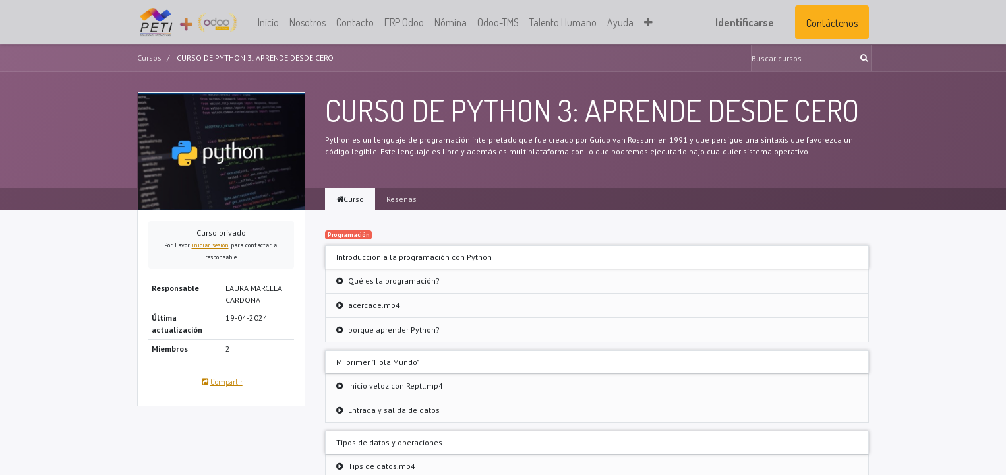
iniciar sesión (210, 245)
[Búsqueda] (865, 58)
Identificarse (744, 22)
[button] (648, 22)
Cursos (149, 58)
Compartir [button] (221, 382)
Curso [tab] (350, 199)
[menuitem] (268, 22)
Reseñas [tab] (401, 199)
